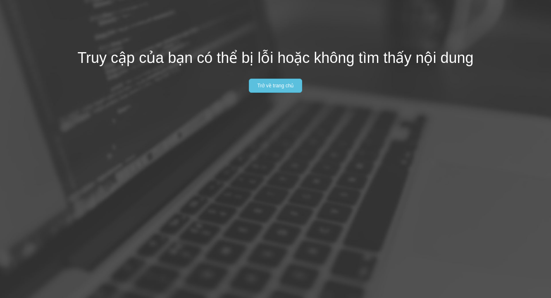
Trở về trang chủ (276, 86)
